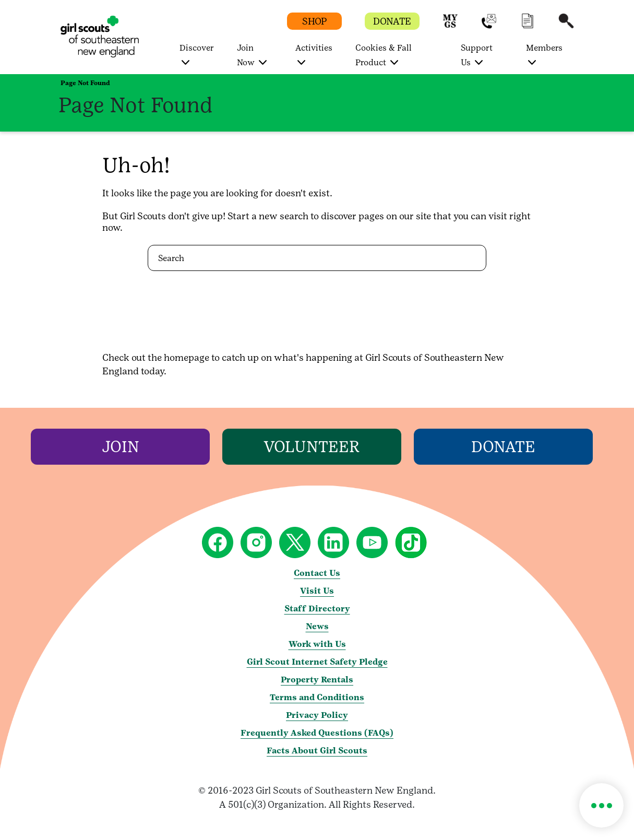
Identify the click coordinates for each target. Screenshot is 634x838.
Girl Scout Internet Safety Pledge (317, 662)
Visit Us (317, 591)
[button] (450, 26)
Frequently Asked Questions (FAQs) (317, 733)
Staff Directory (317, 608)
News (317, 626)
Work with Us (317, 644)
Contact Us (317, 573)
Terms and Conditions (317, 697)
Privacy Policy (317, 715)
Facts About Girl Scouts (317, 751)
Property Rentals (317, 679)
